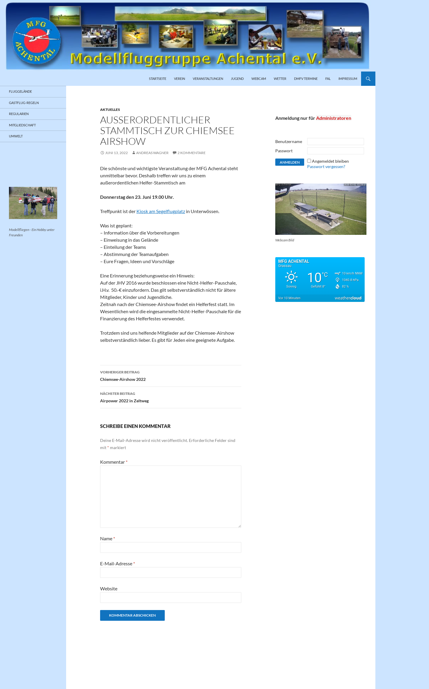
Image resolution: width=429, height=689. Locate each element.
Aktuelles (110, 109)
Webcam (258, 78)
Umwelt (16, 136)
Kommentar (114, 462)
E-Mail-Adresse (117, 563)
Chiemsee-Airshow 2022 (170, 375)
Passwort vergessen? (326, 166)
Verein (179, 78)
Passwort (284, 150)
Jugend (237, 78)
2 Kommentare (192, 152)
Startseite (157, 78)
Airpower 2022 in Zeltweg (170, 396)
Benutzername (288, 141)
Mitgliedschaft (22, 125)
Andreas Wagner (152, 152)
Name (107, 538)
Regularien (19, 114)
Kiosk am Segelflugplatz (160, 211)
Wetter (280, 78)
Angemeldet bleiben (330, 161)
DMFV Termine (306, 78)
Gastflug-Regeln (24, 103)
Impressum (347, 78)
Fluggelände (20, 91)
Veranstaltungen (208, 78)
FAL (328, 78)
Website (108, 588)
